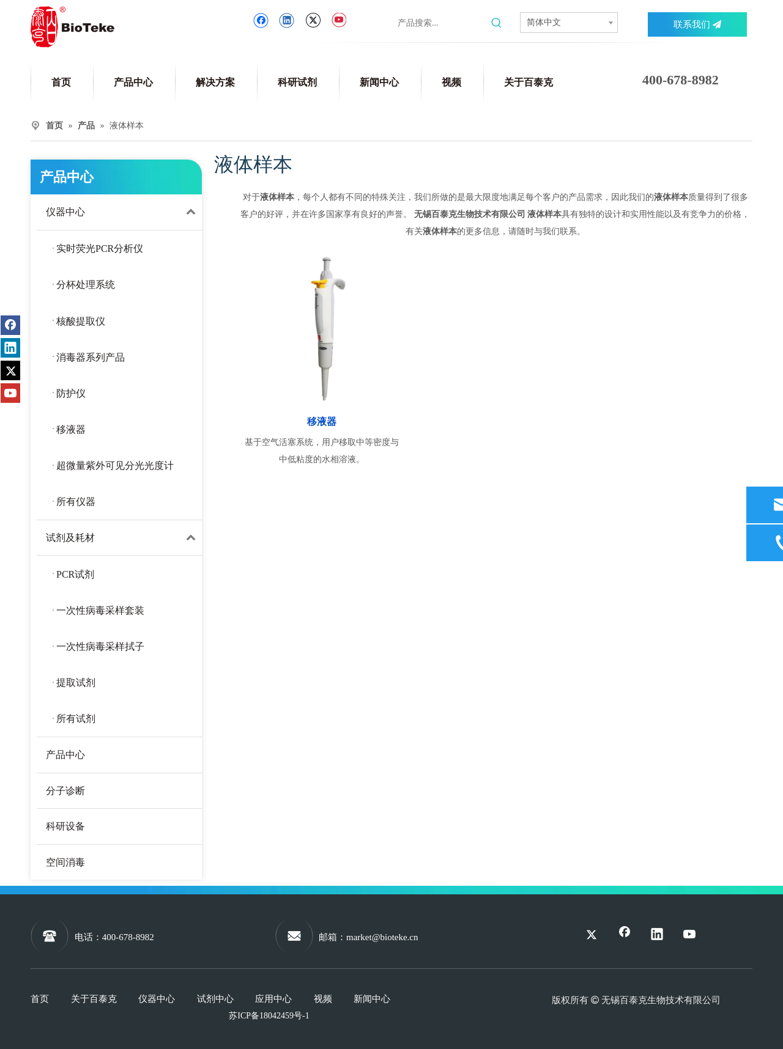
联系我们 (697, 24)
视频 (323, 999)
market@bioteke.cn (382, 937)
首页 (40, 999)
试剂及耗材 (124, 538)
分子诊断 (65, 791)
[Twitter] (313, 20)
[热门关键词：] (497, 23)
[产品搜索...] (442, 23)
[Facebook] (261, 20)
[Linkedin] (286, 20)
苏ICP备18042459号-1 (269, 1015)
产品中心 (65, 754)
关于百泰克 (94, 999)
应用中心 (273, 999)
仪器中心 (124, 212)
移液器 (321, 421)
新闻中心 (372, 999)
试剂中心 (215, 999)
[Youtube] (338, 20)
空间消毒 (65, 862)
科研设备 (65, 826)
